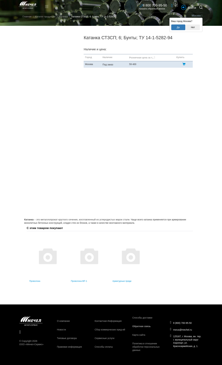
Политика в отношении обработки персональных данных (146, 346)
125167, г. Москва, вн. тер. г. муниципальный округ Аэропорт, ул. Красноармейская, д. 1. (185, 342)
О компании (63, 321)
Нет (193, 27)
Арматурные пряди (121, 281)
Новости (61, 329)
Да (178, 27)
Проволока (34, 281)
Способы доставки (142, 317)
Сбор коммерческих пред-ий (110, 329)
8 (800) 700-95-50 (182, 322)
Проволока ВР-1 (79, 281)
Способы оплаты (104, 346)
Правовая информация (69, 346)
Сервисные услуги (104, 338)
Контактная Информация (108, 321)
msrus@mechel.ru (182, 329)
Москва (196, 15)
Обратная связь (141, 326)
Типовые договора (67, 338)
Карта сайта (138, 335)
